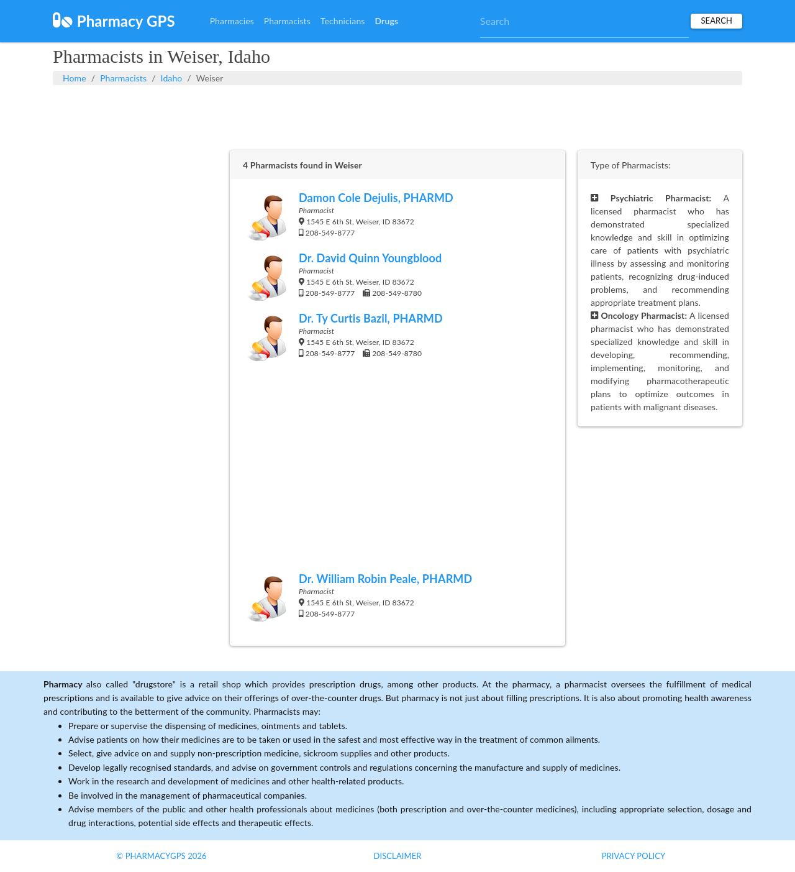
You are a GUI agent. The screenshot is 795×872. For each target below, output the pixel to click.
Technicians (342, 21)
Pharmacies (232, 21)
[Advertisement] (397, 116)
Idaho (172, 78)
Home (74, 78)
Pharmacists (287, 21)
